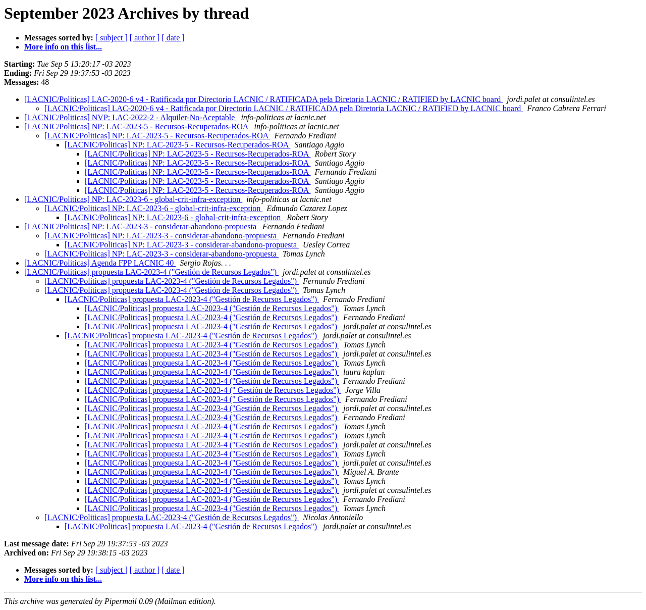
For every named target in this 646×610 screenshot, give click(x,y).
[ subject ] (111, 37)
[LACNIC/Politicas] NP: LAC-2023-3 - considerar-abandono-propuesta (141, 226)
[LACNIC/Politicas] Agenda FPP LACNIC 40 (100, 263)
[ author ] (145, 37)
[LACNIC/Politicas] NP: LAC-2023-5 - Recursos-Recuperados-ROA (137, 126)
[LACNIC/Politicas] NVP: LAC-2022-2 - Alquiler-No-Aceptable (130, 117)
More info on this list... (63, 46)
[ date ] (173, 37)
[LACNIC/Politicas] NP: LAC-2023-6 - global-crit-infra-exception (133, 199)
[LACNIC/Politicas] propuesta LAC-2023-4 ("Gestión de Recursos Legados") (151, 272)
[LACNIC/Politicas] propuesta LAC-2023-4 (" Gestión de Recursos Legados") (213, 390)
